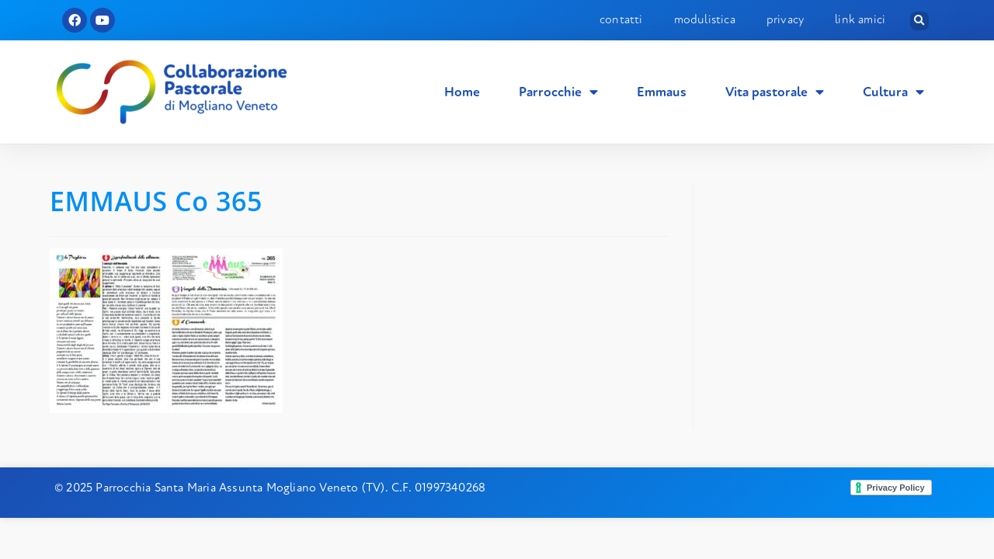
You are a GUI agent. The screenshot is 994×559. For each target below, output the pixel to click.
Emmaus (661, 92)
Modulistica (704, 19)
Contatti (621, 19)
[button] (919, 21)
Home (462, 92)
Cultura (893, 92)
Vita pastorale (774, 92)
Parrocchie (558, 92)
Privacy (785, 19)
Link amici (860, 19)
